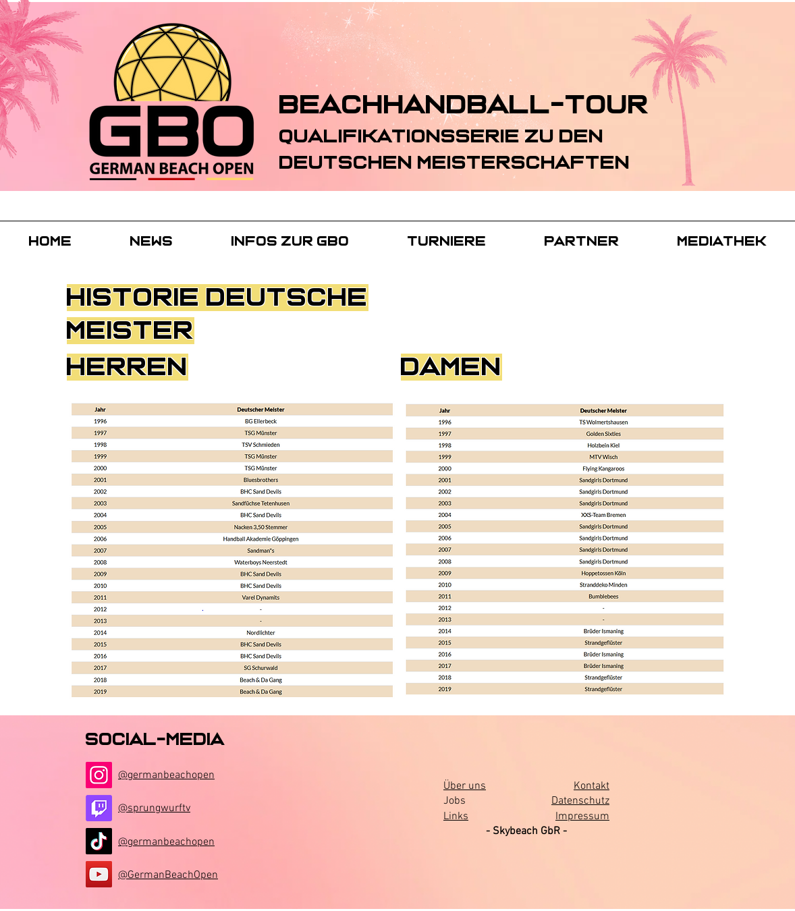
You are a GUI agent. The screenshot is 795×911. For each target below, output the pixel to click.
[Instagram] (99, 775)
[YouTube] (99, 874)
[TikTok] (99, 841)
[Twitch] (99, 808)
